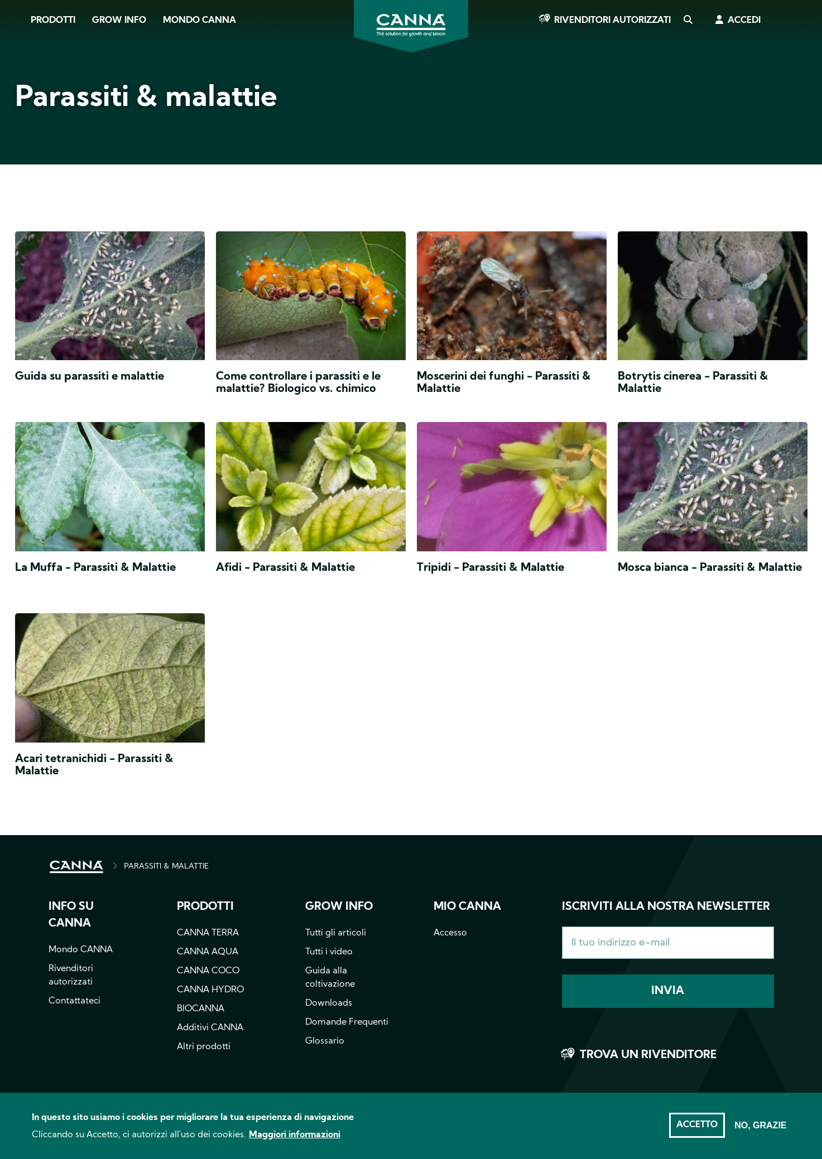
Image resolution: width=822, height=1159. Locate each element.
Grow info (339, 907)
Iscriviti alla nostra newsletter (666, 907)
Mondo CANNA (199, 20)
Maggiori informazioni (294, 1141)
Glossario (324, 1041)
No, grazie (760, 1131)
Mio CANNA (467, 907)
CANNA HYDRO (210, 990)
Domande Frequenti (346, 1022)
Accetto (697, 1131)
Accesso (450, 933)
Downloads (328, 1003)
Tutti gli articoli (335, 933)
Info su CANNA (71, 915)
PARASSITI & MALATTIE (166, 866)
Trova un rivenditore (648, 1055)
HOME (76, 867)
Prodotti (53, 20)
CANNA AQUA (207, 952)
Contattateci (74, 1001)
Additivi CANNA (210, 1028)
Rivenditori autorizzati (612, 20)
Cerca (687, 20)
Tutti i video (329, 952)
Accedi (744, 20)
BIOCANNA (200, 1009)
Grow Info (119, 20)
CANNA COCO (208, 971)
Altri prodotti (203, 1046)
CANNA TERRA (208, 933)
